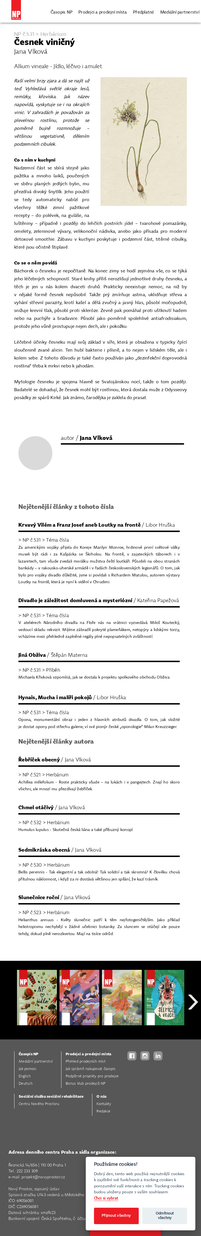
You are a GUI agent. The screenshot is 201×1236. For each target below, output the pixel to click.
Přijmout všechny (116, 1216)
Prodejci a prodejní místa (102, 12)
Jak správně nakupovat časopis (91, 1069)
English (25, 1076)
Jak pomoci (28, 1069)
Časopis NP (62, 12)
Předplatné (143, 12)
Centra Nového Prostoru (39, 1104)
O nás (101, 1097)
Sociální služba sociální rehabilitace (51, 1097)
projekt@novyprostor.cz (43, 1177)
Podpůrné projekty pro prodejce (92, 1076)
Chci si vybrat (106, 1198)
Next (193, 1022)
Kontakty (104, 1104)
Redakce (103, 1111)
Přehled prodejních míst (86, 1061)
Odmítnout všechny (165, 1216)
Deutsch (26, 1084)
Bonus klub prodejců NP (86, 1084)
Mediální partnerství (179, 12)
